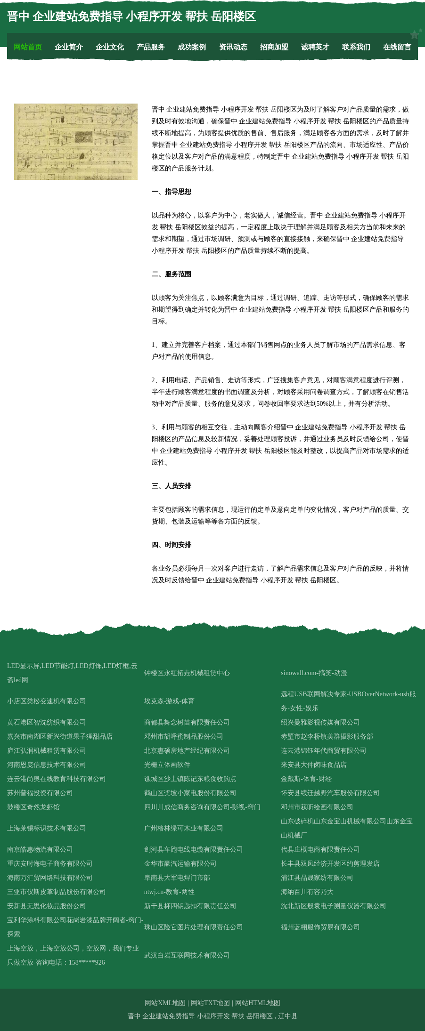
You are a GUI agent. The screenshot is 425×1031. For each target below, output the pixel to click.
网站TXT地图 (210, 1003)
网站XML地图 (165, 1003)
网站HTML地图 (257, 1003)
